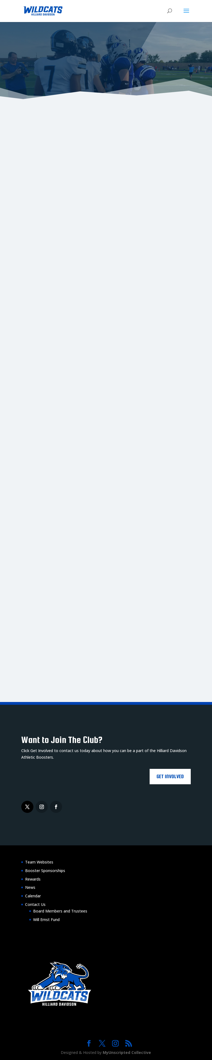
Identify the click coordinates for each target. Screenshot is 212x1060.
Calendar (33, 895)
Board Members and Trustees (60, 911)
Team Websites (39, 862)
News (30, 887)
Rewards (33, 879)
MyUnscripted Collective (127, 1052)
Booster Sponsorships (45, 870)
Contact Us (35, 904)
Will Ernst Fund (46, 919)
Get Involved (170, 776)
